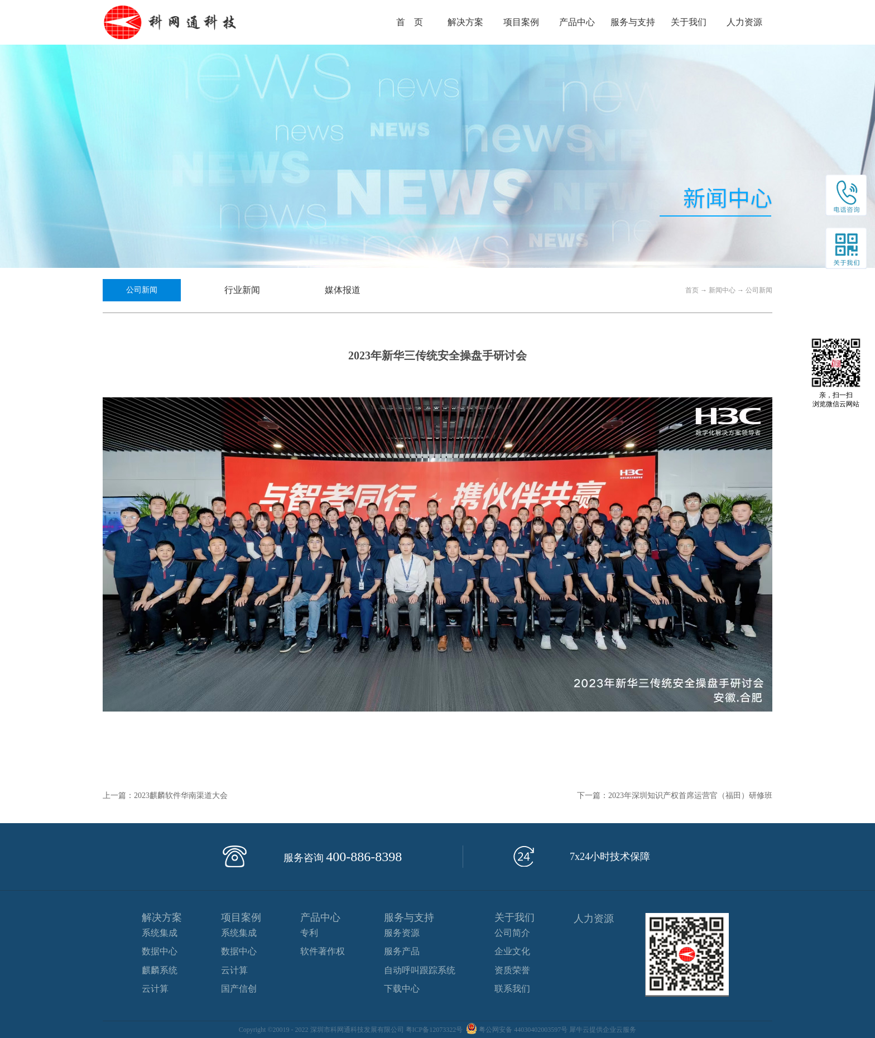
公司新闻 (759, 290)
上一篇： (165, 795)
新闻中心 (722, 290)
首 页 (409, 22)
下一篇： (674, 795)
